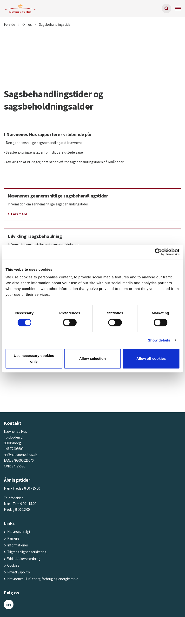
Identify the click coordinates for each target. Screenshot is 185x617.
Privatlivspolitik (18, 572)
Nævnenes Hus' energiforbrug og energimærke (42, 579)
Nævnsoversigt (18, 531)
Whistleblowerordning (23, 558)
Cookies (13, 565)
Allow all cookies (151, 358)
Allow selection (92, 358)
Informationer (17, 545)
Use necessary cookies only (34, 358)
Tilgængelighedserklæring (26, 552)
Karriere (13, 538)
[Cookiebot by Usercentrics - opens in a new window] (158, 252)
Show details (159, 340)
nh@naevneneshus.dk (20, 454)
